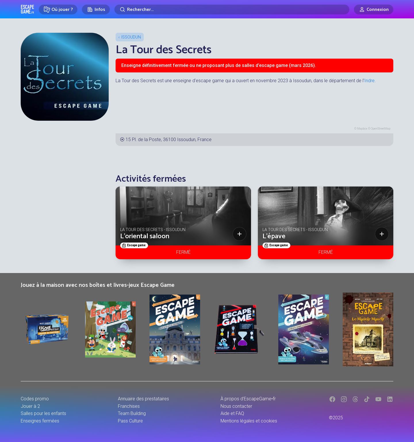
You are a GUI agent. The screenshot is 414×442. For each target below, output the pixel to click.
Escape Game (27, 9)
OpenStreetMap (380, 128)
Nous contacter (236, 406)
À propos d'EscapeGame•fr (248, 398)
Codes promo (35, 398)
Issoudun (131, 37)
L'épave (273, 236)
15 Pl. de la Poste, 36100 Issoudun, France (169, 139)
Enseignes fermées (40, 421)
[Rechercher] (231, 9)
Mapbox (362, 128)
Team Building (132, 413)
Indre (369, 80)
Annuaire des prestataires (143, 398)
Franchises (129, 406)
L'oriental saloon (144, 236)
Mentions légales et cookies (249, 421)
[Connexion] (373, 9)
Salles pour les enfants (43, 413)
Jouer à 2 (30, 406)
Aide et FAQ (232, 413)
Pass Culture (130, 421)
